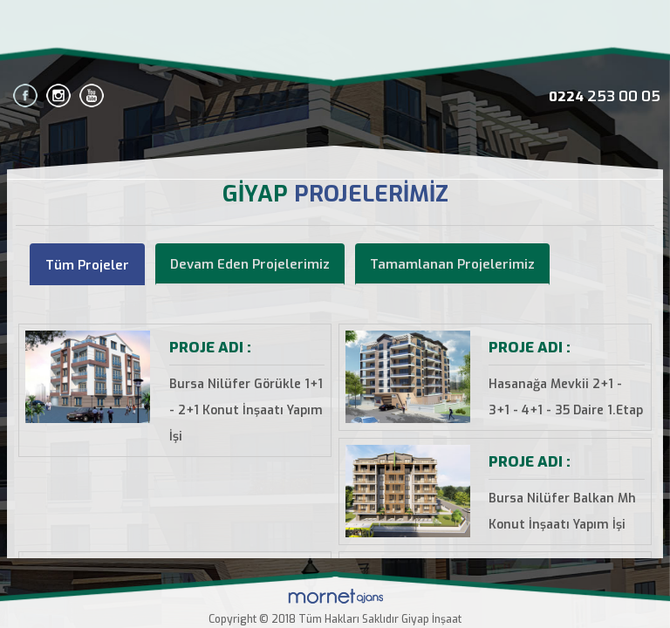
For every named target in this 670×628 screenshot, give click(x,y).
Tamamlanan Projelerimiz (452, 264)
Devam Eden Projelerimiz (250, 264)
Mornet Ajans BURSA (335, 596)
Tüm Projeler (87, 265)
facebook (25, 95)
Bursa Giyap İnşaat (335, 38)
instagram (58, 95)
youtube (91, 95)
